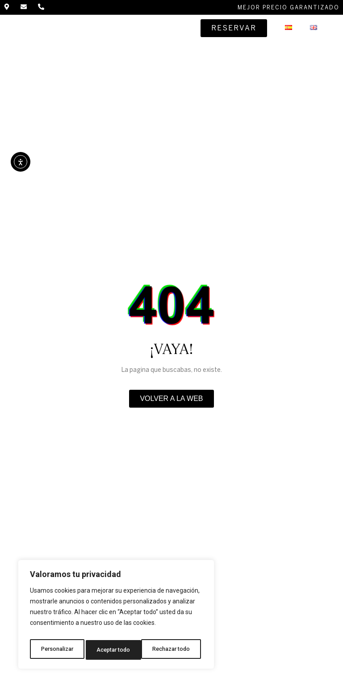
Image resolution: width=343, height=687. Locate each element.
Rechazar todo (116, 649)
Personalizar (57, 649)
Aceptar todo (176, 649)
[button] (181, 29)
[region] (116, 617)
